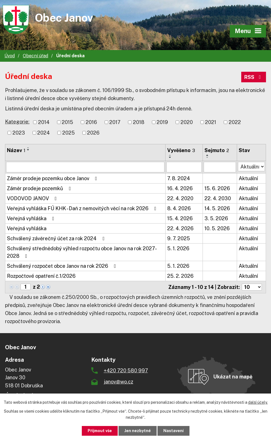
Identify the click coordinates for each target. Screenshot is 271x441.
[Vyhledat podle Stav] (251, 166)
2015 (67, 122)
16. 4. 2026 (180, 188)
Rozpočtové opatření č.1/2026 (41, 276)
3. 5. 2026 (216, 218)
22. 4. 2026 (180, 228)
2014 (44, 122)
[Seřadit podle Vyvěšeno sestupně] (170, 157)
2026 (93, 133)
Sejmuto (217, 150)
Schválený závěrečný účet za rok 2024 (57, 238)
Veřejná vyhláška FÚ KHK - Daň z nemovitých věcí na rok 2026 (83, 208)
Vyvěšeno (181, 150)
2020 (187, 122)
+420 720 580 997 (126, 370)
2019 (162, 122)
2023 (19, 133)
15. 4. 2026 (180, 218)
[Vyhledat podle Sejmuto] (220, 167)
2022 (235, 122)
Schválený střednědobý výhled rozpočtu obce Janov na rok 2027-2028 (82, 252)
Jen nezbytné (137, 430)
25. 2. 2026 (180, 276)
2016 (91, 122)
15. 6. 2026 (217, 188)
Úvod (9, 55)
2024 (43, 133)
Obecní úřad (35, 55)
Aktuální (248, 178)
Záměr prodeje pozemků (40, 188)
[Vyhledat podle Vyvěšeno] (184, 167)
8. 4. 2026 (179, 208)
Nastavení (173, 430)
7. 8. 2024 (178, 178)
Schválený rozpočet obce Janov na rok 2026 (62, 266)
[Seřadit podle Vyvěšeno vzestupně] (170, 155)
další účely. (258, 402)
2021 (210, 122)
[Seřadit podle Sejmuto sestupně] (208, 157)
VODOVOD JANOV (33, 198)
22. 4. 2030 (218, 198)
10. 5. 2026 (217, 228)
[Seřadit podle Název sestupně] (28, 150)
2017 (114, 122)
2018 (138, 122)
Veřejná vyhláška (31, 218)
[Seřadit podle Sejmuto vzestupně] (208, 155)
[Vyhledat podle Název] (85, 167)
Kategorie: (17, 122)
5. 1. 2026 (178, 248)
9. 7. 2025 (178, 238)
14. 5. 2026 (217, 208)
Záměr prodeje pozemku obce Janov (53, 178)
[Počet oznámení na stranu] (252, 287)
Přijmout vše (100, 430)
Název (16, 150)
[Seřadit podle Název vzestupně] (28, 148)
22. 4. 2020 (180, 198)
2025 (68, 133)
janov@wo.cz (118, 382)
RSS (253, 77)
